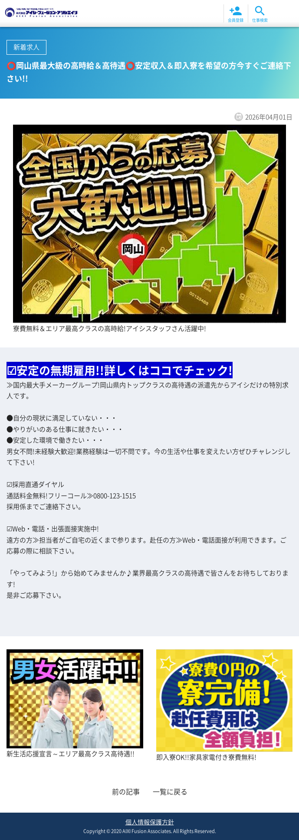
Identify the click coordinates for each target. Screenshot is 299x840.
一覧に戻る (170, 791)
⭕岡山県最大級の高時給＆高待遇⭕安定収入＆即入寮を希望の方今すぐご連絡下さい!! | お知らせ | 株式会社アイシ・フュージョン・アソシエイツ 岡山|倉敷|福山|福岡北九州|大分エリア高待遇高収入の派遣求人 (41, 13)
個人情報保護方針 (149, 821)
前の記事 (126, 791)
